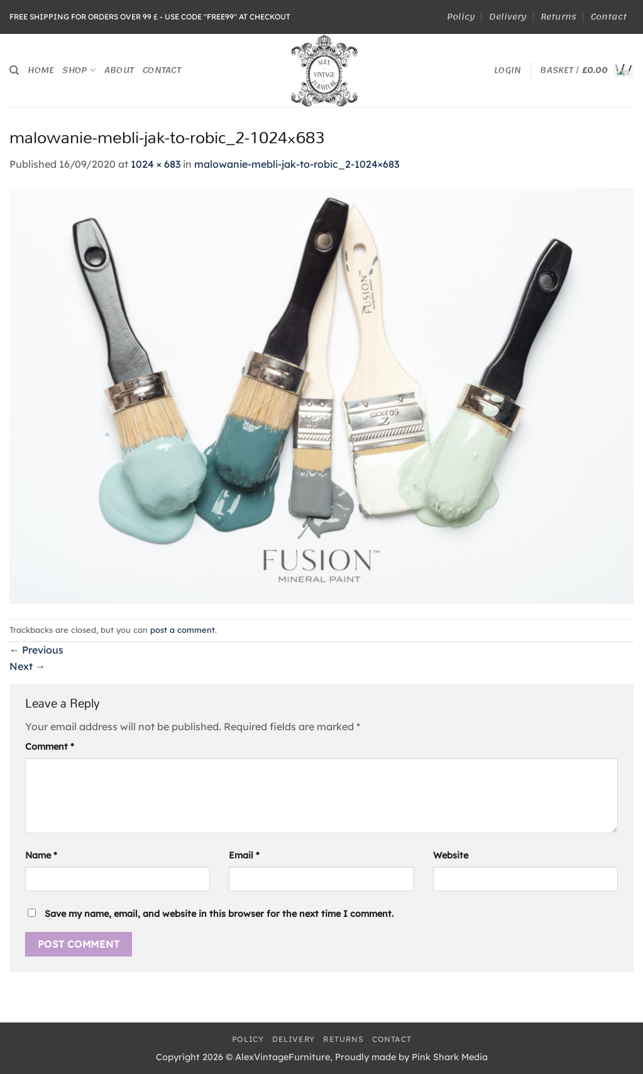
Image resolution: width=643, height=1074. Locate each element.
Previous (36, 650)
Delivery (508, 17)
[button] (507, 70)
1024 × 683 (155, 164)
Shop (78, 70)
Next (27, 666)
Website (450, 855)
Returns (558, 17)
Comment (49, 746)
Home (40, 70)
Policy (461, 17)
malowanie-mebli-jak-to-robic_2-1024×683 (296, 164)
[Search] (14, 70)
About (119, 70)
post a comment (182, 630)
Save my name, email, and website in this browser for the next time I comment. (219, 913)
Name (41, 855)
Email (244, 855)
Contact (609, 17)
